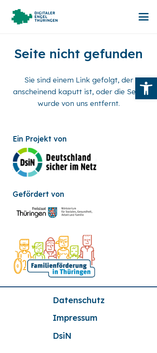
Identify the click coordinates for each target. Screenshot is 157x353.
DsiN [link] (62, 335)
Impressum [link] (75, 317)
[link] (146, 88)
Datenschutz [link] (79, 300)
